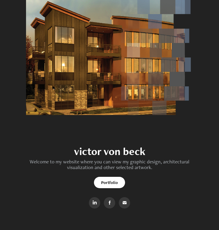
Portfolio (109, 182)
